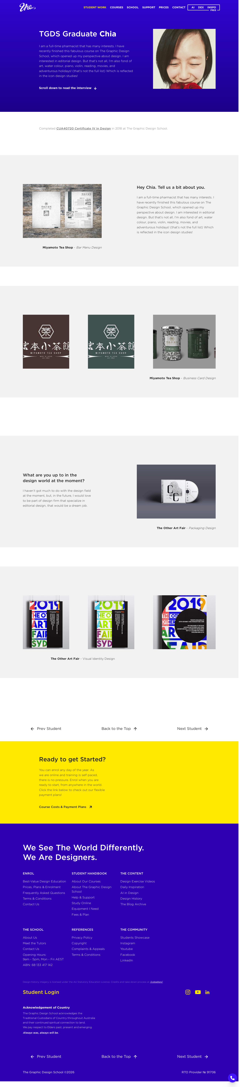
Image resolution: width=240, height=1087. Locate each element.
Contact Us (31, 904)
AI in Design (129, 893)
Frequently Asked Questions (44, 893)
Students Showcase (134, 937)
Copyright (79, 943)
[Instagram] (187, 992)
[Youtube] (198, 992)
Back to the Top (119, 728)
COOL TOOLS (237, 543)
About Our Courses (86, 881)
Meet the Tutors (34, 943)
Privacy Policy (82, 937)
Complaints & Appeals (88, 949)
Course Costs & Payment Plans (65, 807)
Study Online (81, 903)
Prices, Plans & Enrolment (42, 887)
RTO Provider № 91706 (199, 1072)
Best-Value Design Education (44, 881)
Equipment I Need (85, 909)
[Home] (27, 7)
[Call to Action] (232, 1077)
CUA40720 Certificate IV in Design (83, 128)
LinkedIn (126, 960)
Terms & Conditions (37, 898)
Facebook (127, 955)
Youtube (126, 949)
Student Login (41, 992)
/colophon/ (156, 981)
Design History (131, 898)
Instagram (127, 943)
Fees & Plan (80, 914)
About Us (30, 937)
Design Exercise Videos (137, 881)
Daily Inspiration (132, 887)
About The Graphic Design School (92, 889)
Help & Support (83, 897)
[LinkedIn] (207, 992)
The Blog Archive (133, 904)
